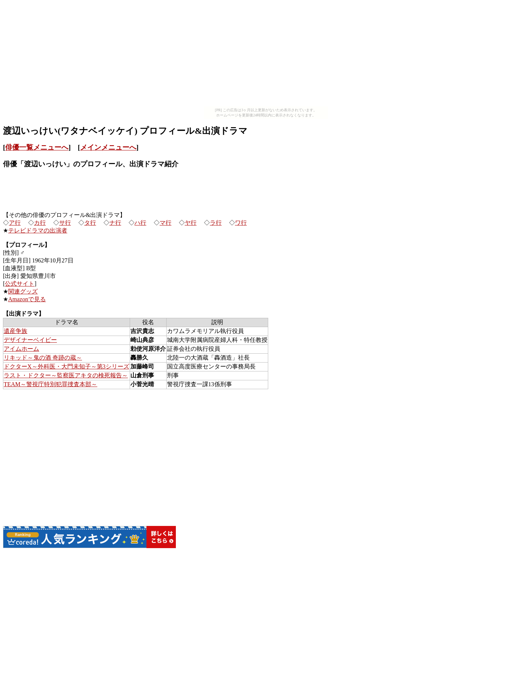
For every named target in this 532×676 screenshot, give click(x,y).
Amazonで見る (27, 299)
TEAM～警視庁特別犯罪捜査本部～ (50, 384)
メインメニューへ (108, 147)
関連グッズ (23, 291)
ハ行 (140, 223)
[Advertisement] (266, 54)
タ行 (90, 223)
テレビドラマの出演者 (37, 230)
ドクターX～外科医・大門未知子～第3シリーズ (66, 366)
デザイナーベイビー (30, 340)
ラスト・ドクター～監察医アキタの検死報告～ (66, 375)
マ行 (165, 223)
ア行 (15, 223)
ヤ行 (191, 223)
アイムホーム (21, 349)
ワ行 (241, 223)
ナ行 (115, 223)
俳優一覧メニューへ (36, 147)
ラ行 (216, 223)
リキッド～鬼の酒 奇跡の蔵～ (43, 357)
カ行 (40, 223)
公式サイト (19, 284)
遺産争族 (15, 331)
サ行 (65, 223)
